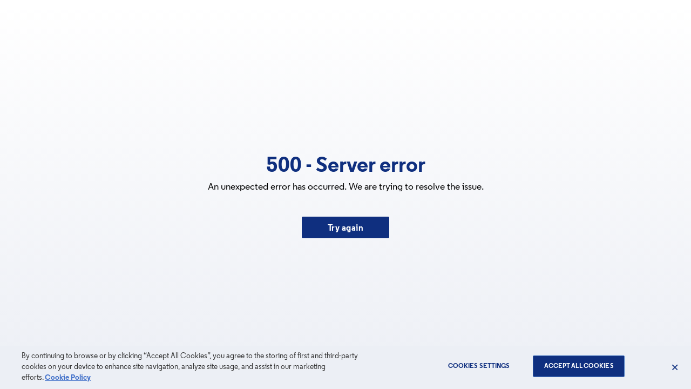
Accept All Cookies (579, 366)
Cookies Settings (479, 366)
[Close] (675, 367)
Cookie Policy (68, 378)
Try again (346, 228)
